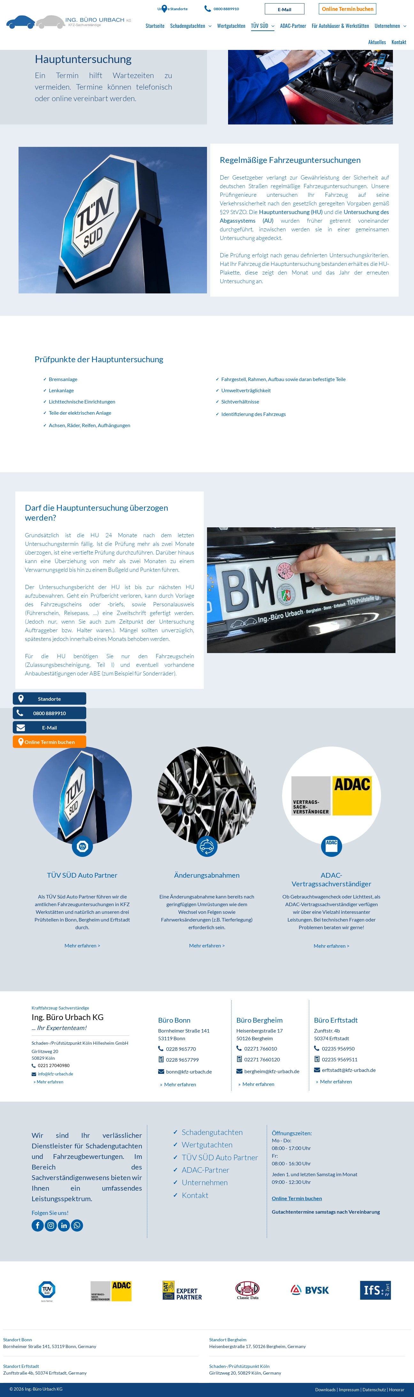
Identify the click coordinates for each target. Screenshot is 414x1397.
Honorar (396, 1389)
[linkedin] (64, 1226)
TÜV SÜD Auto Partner (220, 1157)
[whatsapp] (77, 1226)
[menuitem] (155, 26)
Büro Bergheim (259, 1020)
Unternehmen (205, 1182)
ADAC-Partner (206, 1170)
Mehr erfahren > (82, 945)
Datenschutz (374, 1389)
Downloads (325, 1389)
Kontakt (195, 1195)
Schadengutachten (212, 1132)
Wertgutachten (207, 1144)
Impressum (349, 1389)
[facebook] (38, 1226)
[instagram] (51, 1226)
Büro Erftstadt (336, 1020)
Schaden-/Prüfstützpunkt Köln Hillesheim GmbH (80, 1043)
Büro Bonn (174, 1020)
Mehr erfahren (50, 1081)
